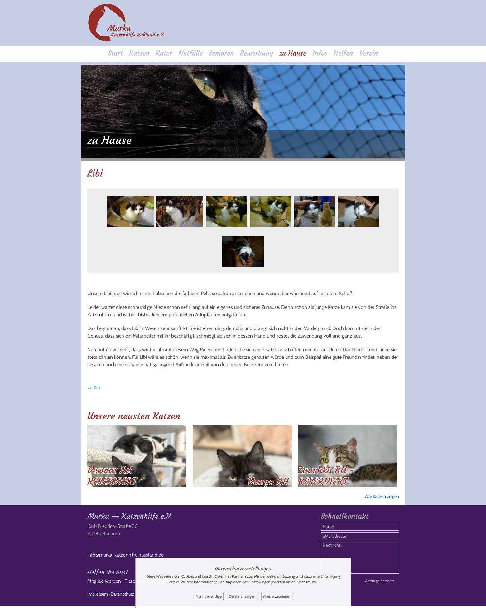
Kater (164, 53)
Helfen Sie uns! (107, 574)
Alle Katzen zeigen (382, 495)
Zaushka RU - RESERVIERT (326, 474)
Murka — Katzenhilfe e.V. (129, 518)
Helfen (343, 53)
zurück (94, 386)
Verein (368, 53)
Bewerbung (256, 53)
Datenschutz (122, 596)
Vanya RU (268, 480)
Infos (319, 53)
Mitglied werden (104, 583)
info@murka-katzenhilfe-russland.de (125, 557)
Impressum (97, 596)
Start (115, 53)
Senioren (221, 53)
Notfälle (190, 53)
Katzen (139, 53)
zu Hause (292, 53)
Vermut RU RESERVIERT (112, 474)
